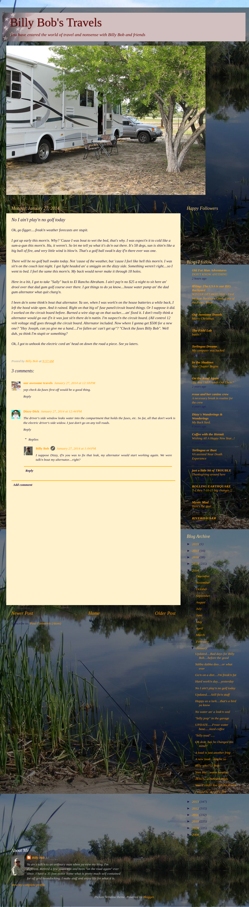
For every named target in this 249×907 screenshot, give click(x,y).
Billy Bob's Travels (56, 22)
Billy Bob (42, 448)
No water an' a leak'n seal (212, 712)
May (199, 622)
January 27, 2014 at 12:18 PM (74, 383)
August (201, 602)
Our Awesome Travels (207, 314)
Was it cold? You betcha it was (215, 785)
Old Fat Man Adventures (209, 270)
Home (94, 613)
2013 (195, 801)
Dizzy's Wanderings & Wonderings (207, 416)
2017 (195, 551)
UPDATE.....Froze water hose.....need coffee (211, 727)
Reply (27, 396)
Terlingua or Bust (204, 450)
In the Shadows (202, 362)
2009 (195, 828)
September (203, 596)
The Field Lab (202, 330)
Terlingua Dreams (204, 346)
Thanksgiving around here (208, 474)
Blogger (148, 897)
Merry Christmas (203, 318)
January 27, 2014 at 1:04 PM (76, 448)
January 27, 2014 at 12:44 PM (61, 411)
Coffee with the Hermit (208, 434)
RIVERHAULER (204, 518)
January (202, 648)
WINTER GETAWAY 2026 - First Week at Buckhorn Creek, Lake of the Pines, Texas (213, 298)
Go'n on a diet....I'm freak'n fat (215, 675)
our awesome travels (38, 383)
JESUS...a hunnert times (211, 779)
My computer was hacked (208, 350)
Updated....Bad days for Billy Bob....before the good (215, 656)
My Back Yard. (201, 422)
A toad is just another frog (212, 752)
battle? (196, 334)
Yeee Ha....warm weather (212, 772)
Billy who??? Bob (207, 765)
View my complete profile (28, 885)
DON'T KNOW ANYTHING (209, 274)
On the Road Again (205, 378)
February (202, 641)
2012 (195, 808)
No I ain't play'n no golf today (215, 688)
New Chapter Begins (205, 366)
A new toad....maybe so (210, 759)
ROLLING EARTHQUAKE (211, 486)
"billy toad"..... (205, 735)
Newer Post (22, 613)
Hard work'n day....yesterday (214, 681)
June (199, 615)
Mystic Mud (200, 502)
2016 (195, 557)
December (203, 576)
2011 (195, 815)
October (202, 589)
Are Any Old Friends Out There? (213, 382)
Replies (34, 439)
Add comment (22, 485)
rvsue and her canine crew (210, 394)
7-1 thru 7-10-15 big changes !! (212, 490)
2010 (195, 821)
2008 (195, 834)
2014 (195, 570)
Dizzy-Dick (31, 411)
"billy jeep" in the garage (212, 718)
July (199, 609)
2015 (195, 564)
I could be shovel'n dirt (210, 792)
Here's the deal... (203, 506)
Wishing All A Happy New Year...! (213, 438)
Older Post (165, 613)
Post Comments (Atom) (45, 623)
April (200, 628)
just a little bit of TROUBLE (211, 470)
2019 (195, 544)
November (203, 582)
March (201, 635)
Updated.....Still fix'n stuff (212, 694)
